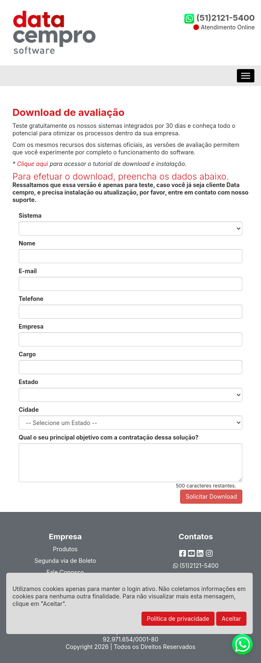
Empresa (31, 326)
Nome (27, 243)
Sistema (30, 215)
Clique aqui (32, 163)
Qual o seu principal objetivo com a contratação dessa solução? (108, 437)
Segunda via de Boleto (65, 560)
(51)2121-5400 (219, 18)
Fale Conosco (65, 572)
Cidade (29, 409)
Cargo (27, 354)
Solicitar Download (211, 496)
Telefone (31, 298)
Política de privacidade (178, 618)
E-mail (28, 270)
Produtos (65, 548)
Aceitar (231, 618)
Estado (28, 381)
